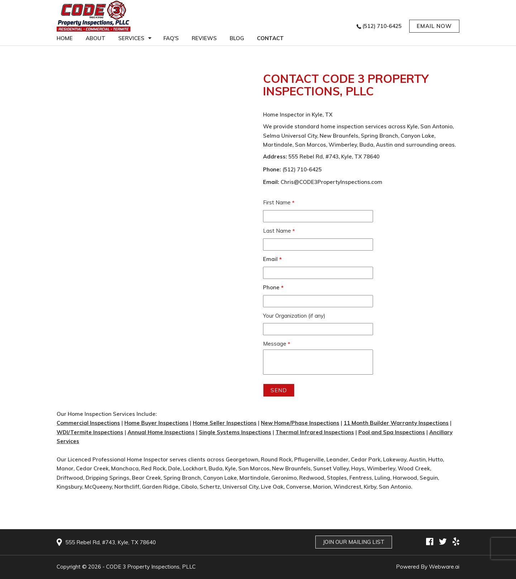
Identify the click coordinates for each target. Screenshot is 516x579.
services (131, 38)
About (95, 38)
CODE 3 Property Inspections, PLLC (151, 566)
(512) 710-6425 (382, 26)
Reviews (204, 38)
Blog (237, 38)
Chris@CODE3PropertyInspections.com (331, 182)
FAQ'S (171, 38)
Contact (270, 38)
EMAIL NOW (434, 26)
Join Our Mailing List (353, 541)
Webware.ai (444, 566)
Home (65, 38)
